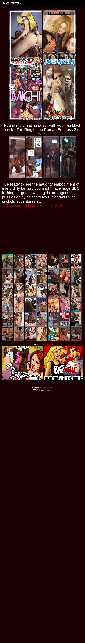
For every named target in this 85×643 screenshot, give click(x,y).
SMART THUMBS (47, 344)
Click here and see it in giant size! (33, 205)
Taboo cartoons (47, 388)
